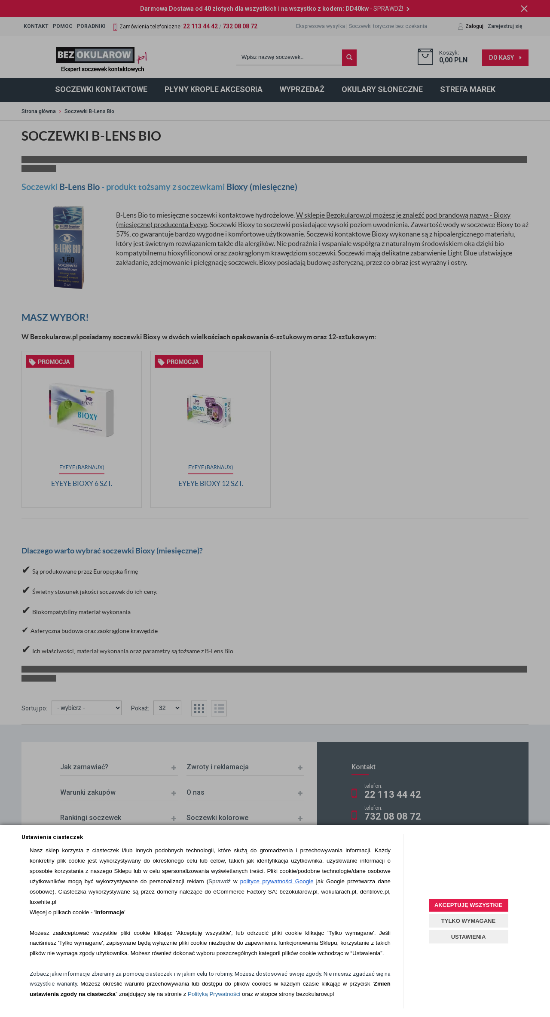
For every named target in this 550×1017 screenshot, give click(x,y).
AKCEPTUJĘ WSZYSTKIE (468, 905)
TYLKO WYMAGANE (468, 921)
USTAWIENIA (468, 937)
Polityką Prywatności (214, 994)
